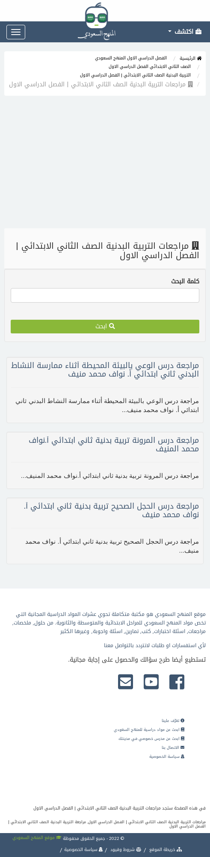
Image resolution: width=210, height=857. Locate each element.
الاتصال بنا (173, 747)
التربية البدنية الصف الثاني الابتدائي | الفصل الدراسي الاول (135, 75)
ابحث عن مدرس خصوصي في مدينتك (151, 738)
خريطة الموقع (165, 849)
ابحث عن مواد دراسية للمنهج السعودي (149, 729)
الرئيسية (190, 58)
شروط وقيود (125, 849)
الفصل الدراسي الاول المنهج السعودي (131, 58)
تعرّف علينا (173, 720)
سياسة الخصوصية (166, 756)
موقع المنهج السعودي (37, 837)
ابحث (105, 326)
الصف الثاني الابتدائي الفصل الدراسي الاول (150, 66)
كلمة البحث (185, 281)
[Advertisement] (105, 164)
